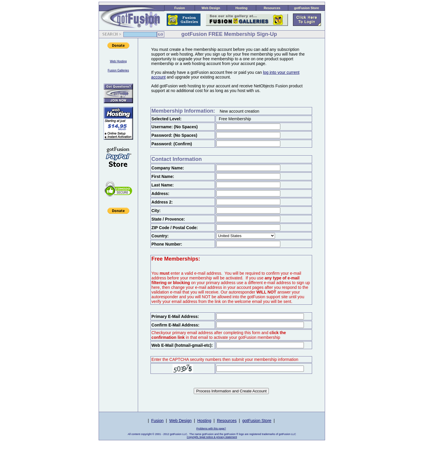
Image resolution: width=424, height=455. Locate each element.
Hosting (242, 8)
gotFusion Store (306, 8)
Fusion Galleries (118, 70)
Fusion (179, 8)
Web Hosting (118, 61)
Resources (272, 8)
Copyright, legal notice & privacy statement (212, 437)
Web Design (211, 8)
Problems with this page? (211, 428)
